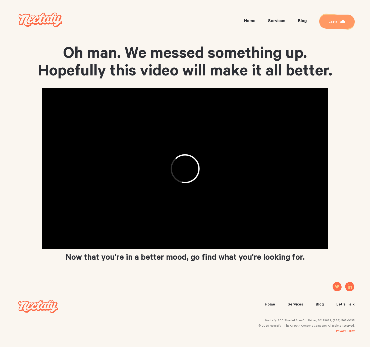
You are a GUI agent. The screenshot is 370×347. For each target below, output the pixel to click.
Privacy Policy (345, 331)
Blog (302, 21)
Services (276, 21)
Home (249, 21)
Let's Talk (345, 305)
